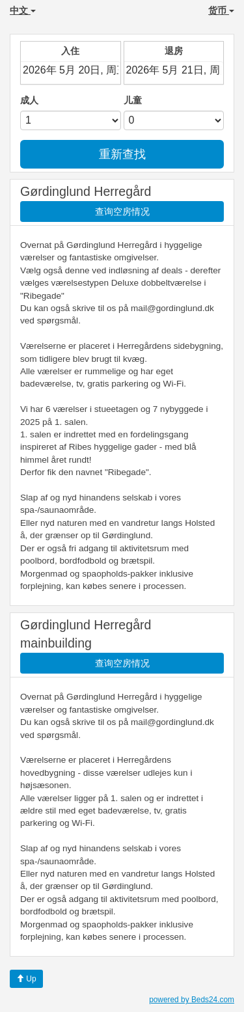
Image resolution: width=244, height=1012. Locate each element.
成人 (29, 100)
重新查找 (122, 154)
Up (26, 978)
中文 (23, 10)
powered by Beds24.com (191, 999)
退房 (174, 51)
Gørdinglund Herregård (85, 191)
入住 (70, 51)
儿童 (133, 100)
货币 (221, 10)
